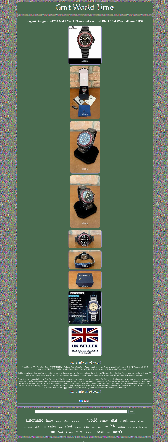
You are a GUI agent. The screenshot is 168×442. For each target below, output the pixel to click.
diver (100, 427)
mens (51, 431)
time (49, 420)
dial (114, 420)
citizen (104, 420)
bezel (60, 432)
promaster (78, 427)
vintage (121, 427)
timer (129, 427)
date (37, 426)
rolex (79, 431)
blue (66, 421)
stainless (89, 432)
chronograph (27, 427)
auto (86, 426)
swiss (108, 432)
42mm (141, 421)
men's (117, 431)
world (92, 420)
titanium (69, 432)
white (60, 427)
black (124, 420)
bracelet (143, 427)
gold (44, 427)
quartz (133, 421)
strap (83, 422)
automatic (34, 420)
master (58, 421)
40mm (100, 431)
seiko (52, 426)
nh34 (135, 427)
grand (93, 427)
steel (68, 426)
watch (109, 425)
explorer (75, 421)
